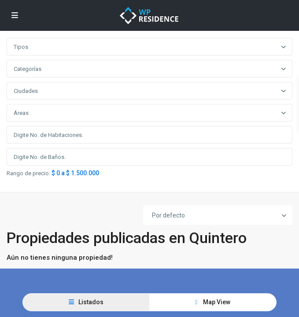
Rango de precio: (28, 173)
